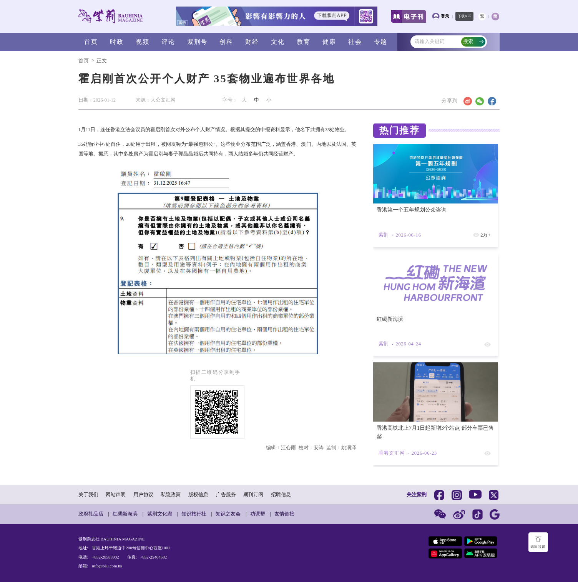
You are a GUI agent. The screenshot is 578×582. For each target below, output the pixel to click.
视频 (142, 41)
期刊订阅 (253, 494)
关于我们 (88, 494)
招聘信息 (281, 494)
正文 (102, 60)
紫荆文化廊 (159, 514)
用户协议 (143, 494)
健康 (329, 41)
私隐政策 (171, 494)
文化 (277, 41)
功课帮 (257, 514)
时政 (116, 41)
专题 (380, 41)
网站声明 (116, 494)
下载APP (464, 16)
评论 (168, 41)
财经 (252, 41)
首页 (91, 41)
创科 (226, 41)
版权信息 (198, 494)
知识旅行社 (193, 514)
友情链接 (284, 514)
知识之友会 (228, 514)
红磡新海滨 (125, 514)
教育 (303, 41)
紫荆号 (197, 41)
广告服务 (226, 494)
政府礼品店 (90, 514)
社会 (355, 41)
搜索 (473, 41)
